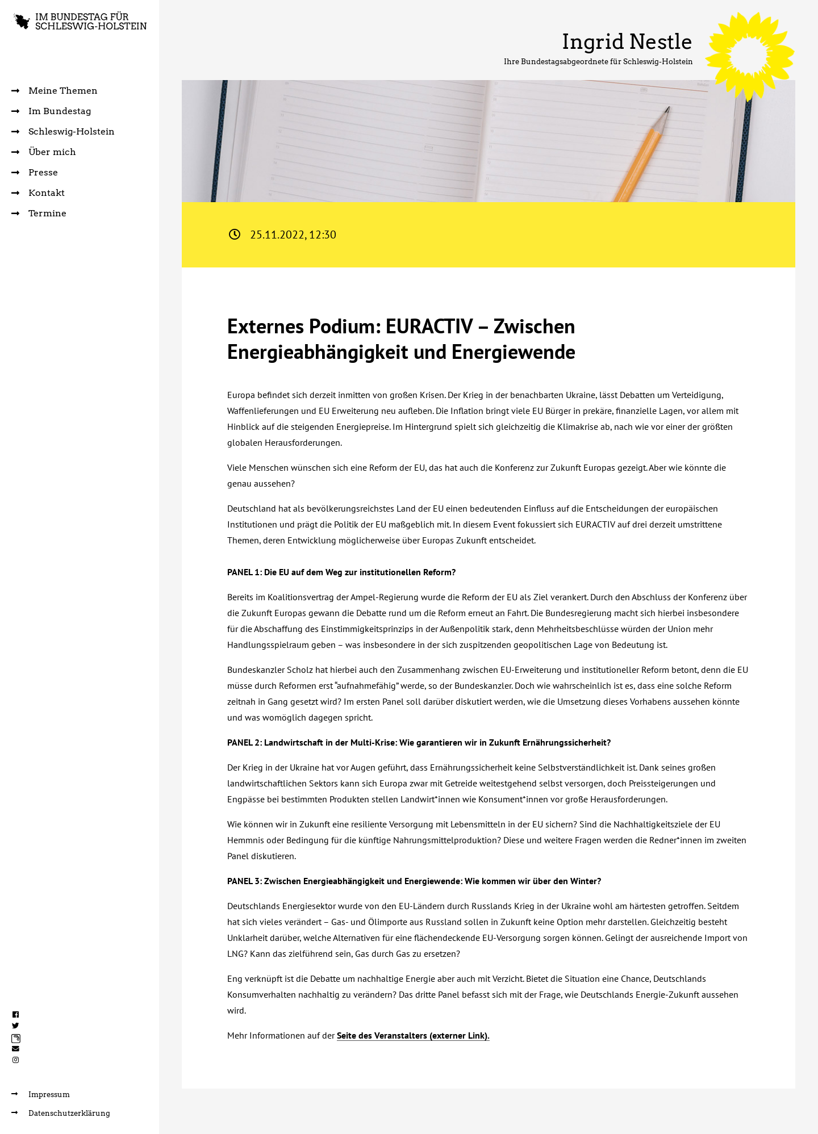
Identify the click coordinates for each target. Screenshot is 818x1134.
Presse (34, 172)
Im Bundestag (51, 111)
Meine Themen (54, 90)
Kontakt (38, 192)
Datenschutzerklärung (60, 1113)
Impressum (40, 1094)
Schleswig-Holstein (63, 131)
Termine (38, 213)
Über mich (43, 152)
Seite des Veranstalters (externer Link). (413, 1035)
